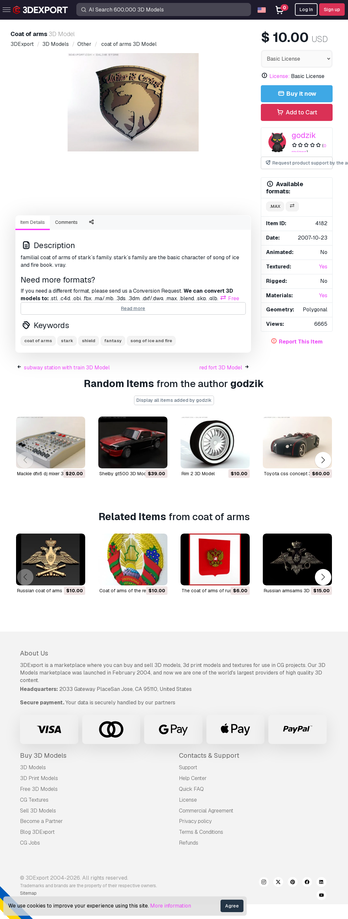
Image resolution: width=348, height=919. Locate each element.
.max (275, 206)
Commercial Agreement (206, 810)
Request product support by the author (299, 163)
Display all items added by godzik (174, 400)
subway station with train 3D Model (67, 367)
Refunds (188, 842)
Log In (306, 9)
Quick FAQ (191, 789)
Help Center (193, 778)
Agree (232, 906)
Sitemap (28, 893)
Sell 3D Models (38, 810)
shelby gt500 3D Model (124, 474)
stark (67, 340)
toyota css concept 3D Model (296, 474)
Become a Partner (41, 821)
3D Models (33, 767)
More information (170, 905)
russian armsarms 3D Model (294, 591)
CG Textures (34, 799)
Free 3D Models (39, 789)
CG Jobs (30, 842)
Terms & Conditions (201, 832)
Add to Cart (296, 112)
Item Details (32, 222)
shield (88, 340)
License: (279, 76)
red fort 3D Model (220, 367)
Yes (323, 266)
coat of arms (38, 340)
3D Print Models (39, 778)
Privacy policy (195, 821)
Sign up (332, 9)
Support (188, 767)
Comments (66, 222)
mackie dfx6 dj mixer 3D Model (49, 474)
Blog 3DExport (37, 832)
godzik (304, 135)
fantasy (113, 340)
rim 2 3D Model (198, 474)
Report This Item (301, 341)
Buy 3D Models (43, 755)
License (188, 799)
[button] (323, 460)
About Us (34, 653)
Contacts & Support (209, 755)
